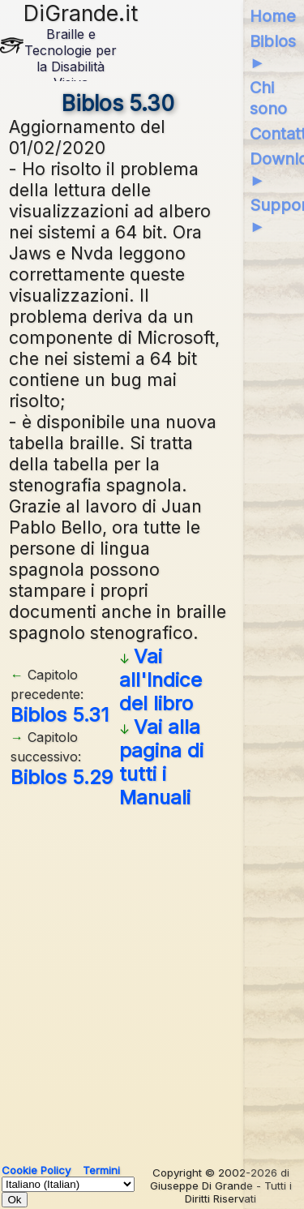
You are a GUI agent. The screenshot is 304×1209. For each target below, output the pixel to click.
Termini (101, 1170)
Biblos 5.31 (60, 715)
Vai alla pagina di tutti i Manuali (161, 762)
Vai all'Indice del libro (160, 680)
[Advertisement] (152, 980)
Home (273, 16)
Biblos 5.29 (62, 777)
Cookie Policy (36, 1170)
